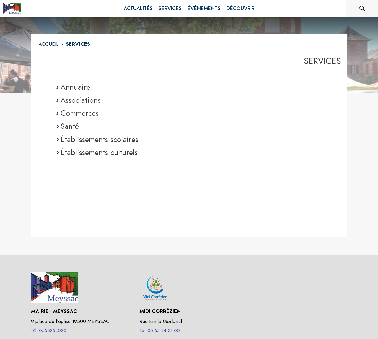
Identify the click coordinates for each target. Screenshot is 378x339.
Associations (81, 100)
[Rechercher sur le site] (362, 8)
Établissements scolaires (99, 139)
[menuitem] (138, 8)
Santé (70, 126)
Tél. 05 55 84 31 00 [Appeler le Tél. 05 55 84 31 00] (159, 330)
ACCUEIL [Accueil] (48, 44)
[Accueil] (12, 8)
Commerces (80, 113)
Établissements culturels (99, 152)
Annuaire (75, 87)
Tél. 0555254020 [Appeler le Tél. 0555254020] (48, 330)
